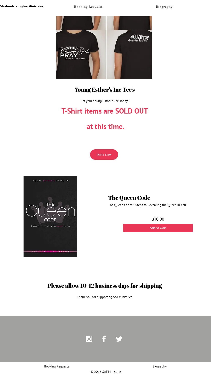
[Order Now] (104, 154)
